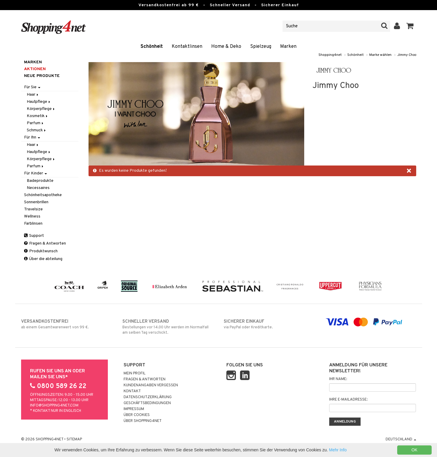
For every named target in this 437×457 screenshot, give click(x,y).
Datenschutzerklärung (148, 397)
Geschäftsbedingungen (147, 403)
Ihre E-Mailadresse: (348, 399)
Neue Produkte (42, 75)
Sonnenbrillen (36, 202)
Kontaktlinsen (187, 47)
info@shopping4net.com (54, 405)
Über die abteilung (43, 258)
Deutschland (401, 439)
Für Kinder (35, 173)
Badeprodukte (40, 180)
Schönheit (152, 47)
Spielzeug (260, 47)
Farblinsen (33, 223)
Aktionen (35, 69)
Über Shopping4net (143, 421)
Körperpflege (41, 108)
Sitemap (74, 439)
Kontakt (132, 391)
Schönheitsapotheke (43, 195)
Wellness (32, 216)
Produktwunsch (41, 251)
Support (34, 235)
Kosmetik (37, 116)
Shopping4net (330, 55)
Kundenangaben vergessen (151, 385)
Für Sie (32, 87)
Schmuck (37, 130)
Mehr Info (338, 449)
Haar (33, 94)
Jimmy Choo (406, 55)
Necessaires (38, 187)
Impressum (134, 409)
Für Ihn (32, 137)
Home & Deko (226, 47)
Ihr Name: (338, 379)
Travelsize (33, 209)
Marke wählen (380, 55)
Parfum (35, 123)
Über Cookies (137, 415)
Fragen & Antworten (45, 243)
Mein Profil (135, 373)
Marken (288, 47)
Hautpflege (39, 101)
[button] (410, 26)
